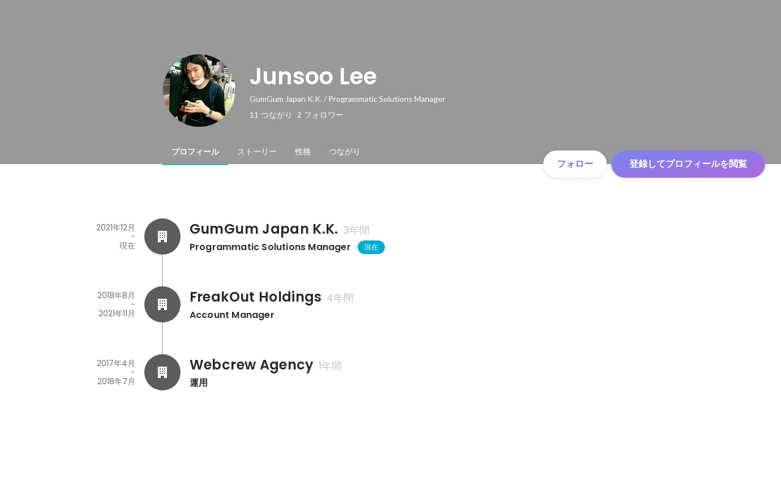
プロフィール (195, 151)
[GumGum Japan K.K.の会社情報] (162, 236)
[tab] (195, 151)
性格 (303, 151)
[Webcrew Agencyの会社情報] (162, 372)
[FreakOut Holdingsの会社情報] (162, 304)
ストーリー (257, 151)
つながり (345, 151)
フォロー (575, 163)
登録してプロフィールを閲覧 (688, 163)
